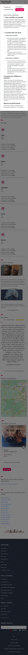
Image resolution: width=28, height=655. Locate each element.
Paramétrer (19, 7)
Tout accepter (19, 9)
